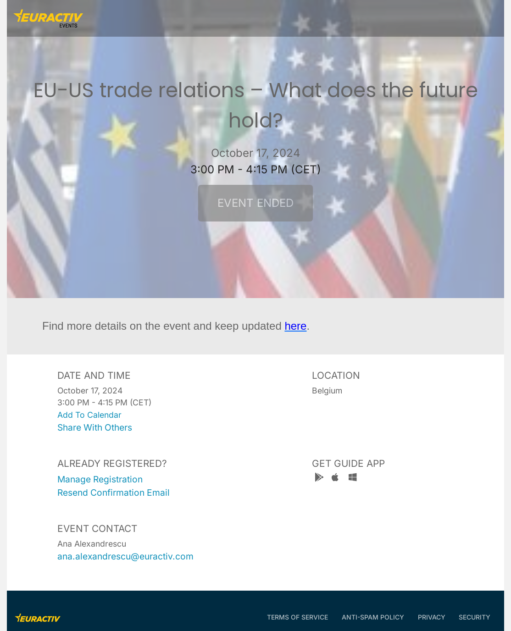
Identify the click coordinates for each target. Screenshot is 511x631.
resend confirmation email (113, 492)
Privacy (431, 617)
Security (474, 617)
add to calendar (89, 415)
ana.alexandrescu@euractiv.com (125, 556)
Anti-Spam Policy (373, 617)
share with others (94, 427)
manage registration (100, 479)
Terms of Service (297, 617)
